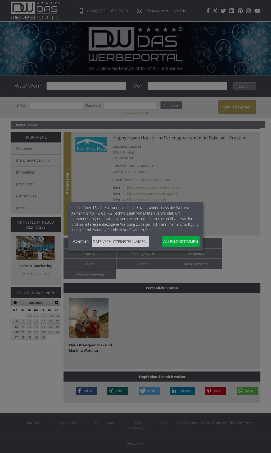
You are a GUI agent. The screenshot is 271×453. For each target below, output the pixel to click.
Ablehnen (81, 241)
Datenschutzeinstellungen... (121, 241)
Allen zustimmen (180, 241)
